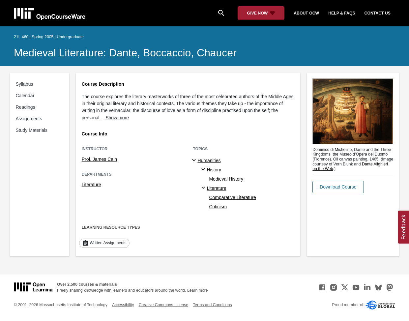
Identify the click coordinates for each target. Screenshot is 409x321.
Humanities (208, 160)
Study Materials (31, 130)
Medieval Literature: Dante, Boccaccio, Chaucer (125, 53)
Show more (117, 117)
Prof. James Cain (99, 159)
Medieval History (226, 179)
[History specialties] (204, 169)
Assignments (29, 118)
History (214, 169)
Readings (25, 107)
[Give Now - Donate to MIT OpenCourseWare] (261, 13)
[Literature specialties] (204, 188)
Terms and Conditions (212, 305)
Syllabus (24, 84)
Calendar (25, 95)
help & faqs (341, 13)
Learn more (197, 290)
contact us (378, 13)
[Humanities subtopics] (194, 160)
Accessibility (123, 305)
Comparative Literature (232, 197)
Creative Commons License (163, 305)
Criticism (218, 206)
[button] (338, 187)
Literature (91, 184)
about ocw (306, 13)
